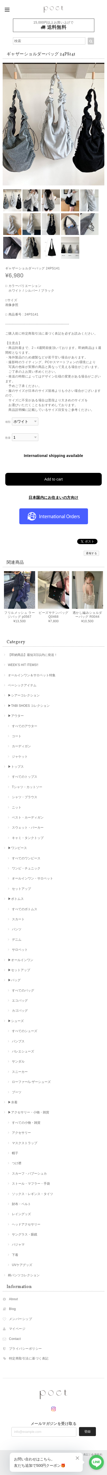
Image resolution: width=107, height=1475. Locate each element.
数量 (8, 437)
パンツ (16, 929)
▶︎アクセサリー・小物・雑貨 (28, 1112)
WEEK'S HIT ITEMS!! (23, 665)
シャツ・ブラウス (24, 797)
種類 (8, 421)
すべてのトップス (24, 777)
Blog (12, 1309)
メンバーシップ (20, 1319)
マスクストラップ (24, 1143)
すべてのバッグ (23, 990)
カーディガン (21, 746)
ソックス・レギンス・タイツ (32, 1194)
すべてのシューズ (24, 1031)
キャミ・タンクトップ (28, 838)
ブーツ (16, 1092)
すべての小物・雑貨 (26, 1123)
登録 (87, 1431)
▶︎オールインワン (20, 960)
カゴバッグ (20, 1010)
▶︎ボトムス (16, 899)
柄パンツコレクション (24, 1275)
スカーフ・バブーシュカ (29, 1173)
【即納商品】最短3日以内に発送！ (32, 655)
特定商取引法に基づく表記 (29, 1358)
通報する (91, 553)
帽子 (15, 1153)
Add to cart (53, 479)
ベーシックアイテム (22, 685)
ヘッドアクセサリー (26, 1224)
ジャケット (20, 756)
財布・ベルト (21, 1204)
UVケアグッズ (22, 1265)
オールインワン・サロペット (32, 878)
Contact (15, 1339)
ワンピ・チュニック (26, 868)
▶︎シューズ (16, 1021)
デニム (16, 939)
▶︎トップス (16, 766)
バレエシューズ (23, 1051)
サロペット (20, 950)
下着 (15, 1255)
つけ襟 (16, 1163)
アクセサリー (21, 1133)
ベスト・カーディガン (28, 817)
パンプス (18, 1041)
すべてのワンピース (26, 858)
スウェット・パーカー (28, 827)
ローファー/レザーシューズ (31, 1082)
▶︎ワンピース (17, 848)
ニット (16, 807)
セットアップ (21, 889)
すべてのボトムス (24, 909)
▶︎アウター (16, 716)
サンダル (18, 1061)
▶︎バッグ (14, 980)
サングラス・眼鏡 (24, 1234)
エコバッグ (20, 1000)
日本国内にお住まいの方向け (53, 497)
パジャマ (18, 1244)
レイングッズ (21, 1214)
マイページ (17, 1329)
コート (16, 736)
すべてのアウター (24, 726)
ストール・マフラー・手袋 (31, 1183)
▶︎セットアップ (19, 970)
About (13, 1299)
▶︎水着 (12, 1102)
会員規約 (96, 1454)
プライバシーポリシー (25, 1348)
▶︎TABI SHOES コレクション (29, 706)
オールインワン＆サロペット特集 (31, 675)
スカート (18, 919)
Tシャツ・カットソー (27, 787)
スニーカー (20, 1072)
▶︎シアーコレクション (24, 695)
